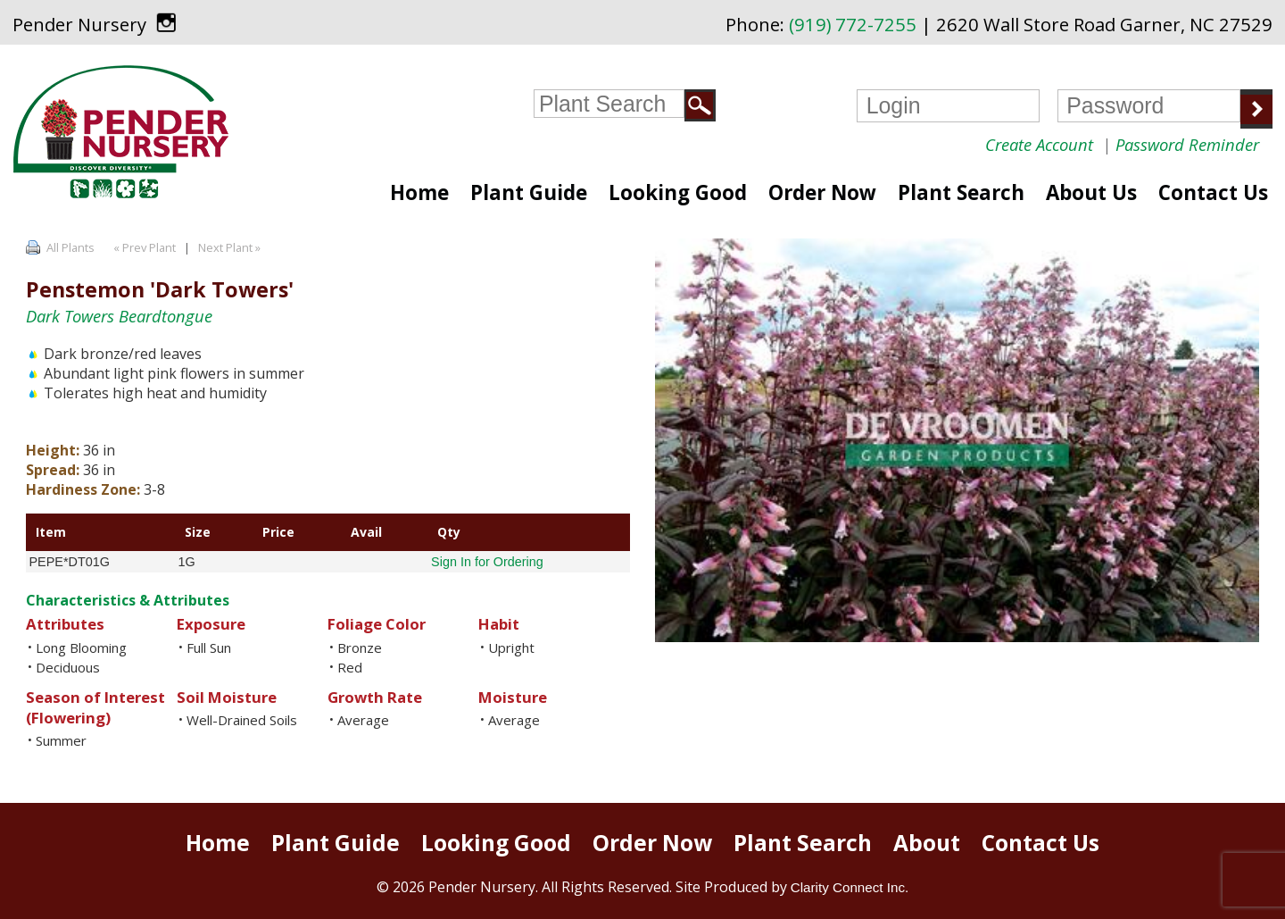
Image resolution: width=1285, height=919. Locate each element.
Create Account (1039, 144)
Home (419, 192)
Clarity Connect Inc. (850, 887)
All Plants (70, 247)
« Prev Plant (143, 247)
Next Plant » (230, 247)
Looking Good (678, 192)
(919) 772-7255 (852, 24)
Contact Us (1213, 192)
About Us (1091, 192)
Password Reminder (1187, 144)
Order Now (822, 192)
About (926, 842)
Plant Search (961, 192)
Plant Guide (528, 192)
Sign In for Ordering (487, 562)
